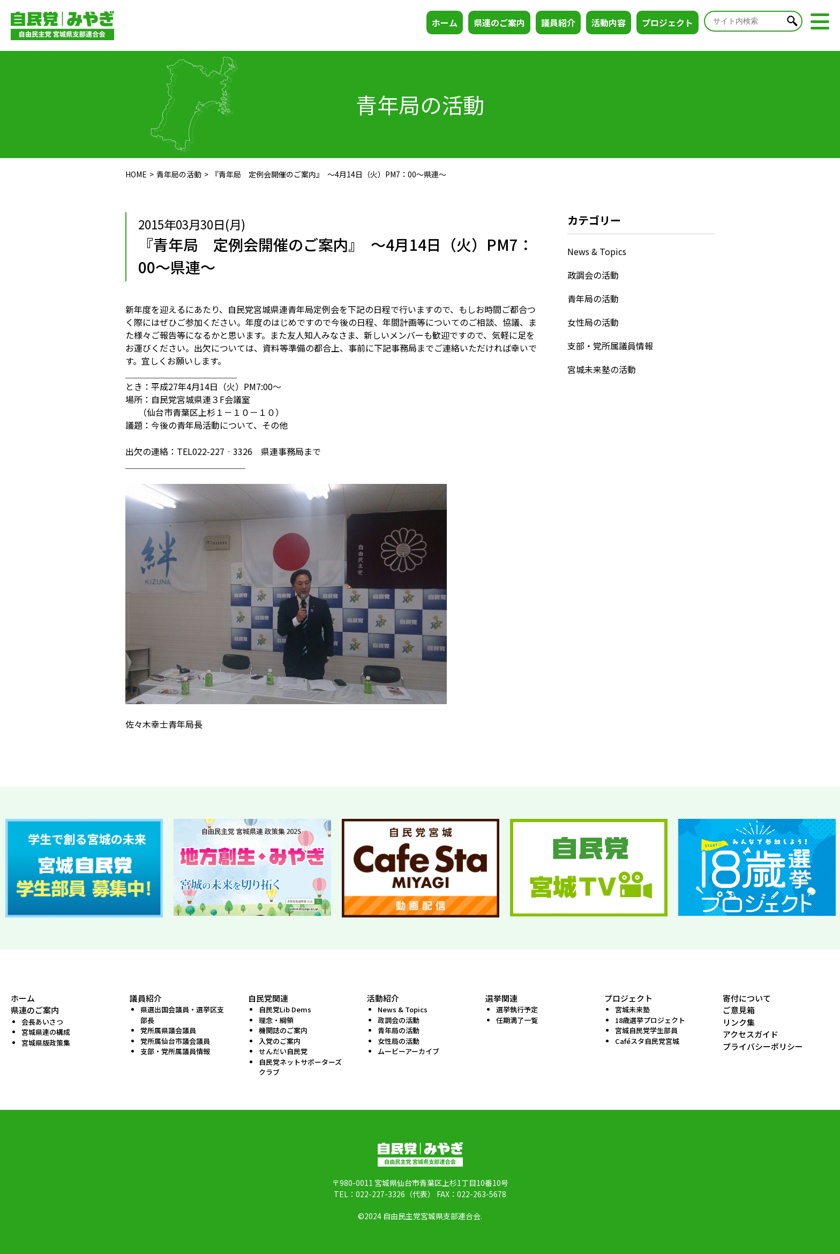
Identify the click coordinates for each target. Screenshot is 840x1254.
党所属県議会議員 (168, 1030)
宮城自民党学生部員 (646, 1030)
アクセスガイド (750, 1034)
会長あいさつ (42, 1022)
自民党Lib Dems (285, 1009)
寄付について (747, 998)
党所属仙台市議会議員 (175, 1041)
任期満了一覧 (517, 1020)
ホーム (445, 22)
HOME (136, 174)
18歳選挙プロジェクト (650, 1020)
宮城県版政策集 (45, 1042)
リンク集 (739, 1022)
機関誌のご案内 (283, 1030)
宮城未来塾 (632, 1009)
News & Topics (596, 251)
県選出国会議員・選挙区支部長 (182, 1014)
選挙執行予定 (517, 1009)
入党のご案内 (280, 1041)
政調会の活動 (593, 274)
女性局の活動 (593, 322)
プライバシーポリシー (763, 1046)
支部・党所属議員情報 (610, 345)
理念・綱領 (276, 1020)
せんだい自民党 (283, 1051)
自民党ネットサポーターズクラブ (300, 1067)
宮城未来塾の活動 (601, 369)
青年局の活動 (178, 174)
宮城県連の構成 (45, 1032)
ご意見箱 (739, 1010)
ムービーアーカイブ (408, 1051)
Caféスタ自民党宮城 (647, 1041)
